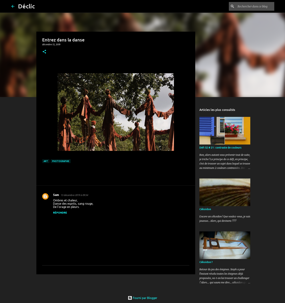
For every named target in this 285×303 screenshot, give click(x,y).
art (46, 161)
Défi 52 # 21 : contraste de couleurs (220, 147)
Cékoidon (205, 209)
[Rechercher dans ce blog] (255, 6)
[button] (44, 51)
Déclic (26, 6)
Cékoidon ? (206, 262)
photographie (60, 161)
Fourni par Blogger (142, 298)
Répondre (60, 212)
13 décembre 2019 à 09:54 (74, 195)
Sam (56, 194)
